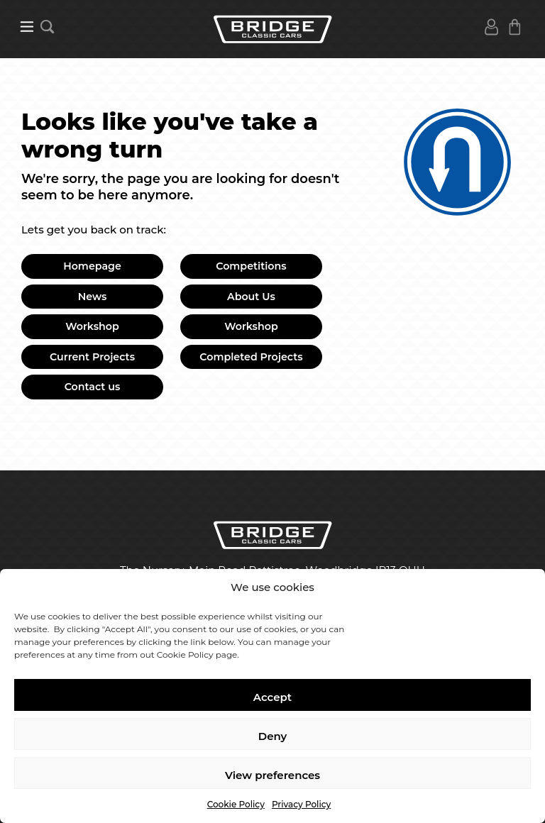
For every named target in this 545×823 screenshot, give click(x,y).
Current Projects (92, 356)
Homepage (92, 266)
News (92, 296)
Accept (272, 697)
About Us (251, 296)
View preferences (272, 775)
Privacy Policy (301, 804)
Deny (272, 736)
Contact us (93, 386)
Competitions (251, 266)
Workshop (92, 326)
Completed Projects (250, 356)
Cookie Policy (236, 804)
